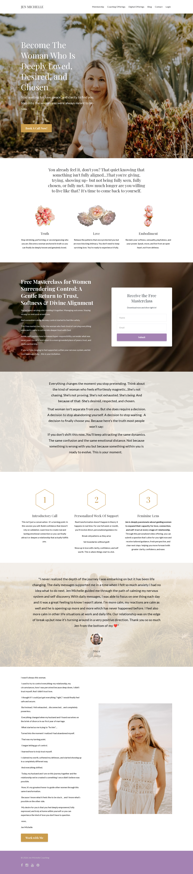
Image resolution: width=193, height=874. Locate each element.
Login (168, 6)
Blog (149, 6)
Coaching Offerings (116, 6)
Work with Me (34, 838)
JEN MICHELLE (32, 7)
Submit (141, 337)
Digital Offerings (136, 6)
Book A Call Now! (36, 128)
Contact (158, 6)
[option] (96, 615)
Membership (98, 6)
